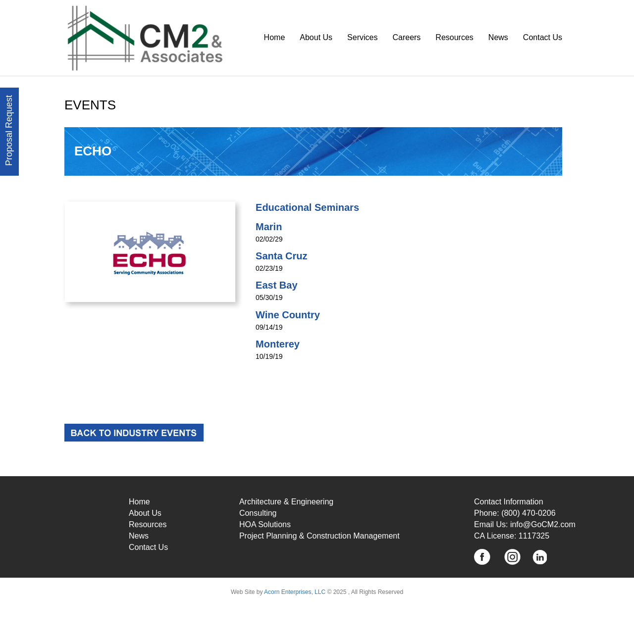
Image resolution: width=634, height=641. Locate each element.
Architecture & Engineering (286, 501)
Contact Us (542, 37)
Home (274, 37)
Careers (406, 37)
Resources (454, 37)
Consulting (258, 513)
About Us (316, 37)
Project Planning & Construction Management (319, 536)
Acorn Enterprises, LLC (294, 592)
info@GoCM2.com (543, 524)
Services (362, 37)
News (498, 37)
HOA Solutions (265, 524)
